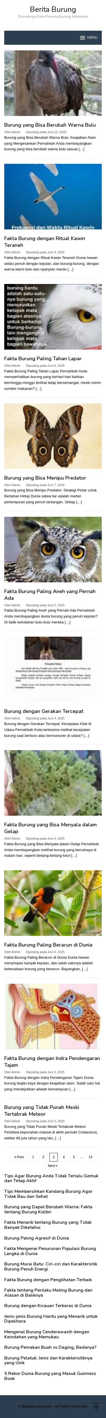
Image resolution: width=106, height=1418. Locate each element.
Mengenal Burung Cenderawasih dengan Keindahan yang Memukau (46, 1334)
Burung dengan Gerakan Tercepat (43, 711)
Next (53, 1166)
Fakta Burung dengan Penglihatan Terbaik (48, 1280)
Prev (19, 1157)
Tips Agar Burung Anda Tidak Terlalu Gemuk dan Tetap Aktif (51, 1179)
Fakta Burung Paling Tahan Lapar (43, 358)
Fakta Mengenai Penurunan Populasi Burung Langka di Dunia (50, 1251)
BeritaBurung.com (36, 1406)
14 (90, 1157)
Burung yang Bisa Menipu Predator (45, 478)
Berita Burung (53, 9)
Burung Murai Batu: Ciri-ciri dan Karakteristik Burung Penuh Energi (50, 1267)
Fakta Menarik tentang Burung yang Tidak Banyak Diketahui (48, 1225)
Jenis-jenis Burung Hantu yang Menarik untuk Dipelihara (51, 1319)
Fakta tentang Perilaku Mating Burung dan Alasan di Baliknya (48, 1293)
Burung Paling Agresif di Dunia (36, 1238)
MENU (88, 37)
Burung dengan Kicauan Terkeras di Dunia (48, 1306)
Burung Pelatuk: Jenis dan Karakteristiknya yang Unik (48, 1361)
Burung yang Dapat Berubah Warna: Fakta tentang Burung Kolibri (48, 1210)
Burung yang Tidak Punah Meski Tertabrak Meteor (41, 1110)
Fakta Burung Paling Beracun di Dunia (48, 944)
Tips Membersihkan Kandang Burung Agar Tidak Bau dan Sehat (48, 1194)
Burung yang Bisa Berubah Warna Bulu (50, 125)
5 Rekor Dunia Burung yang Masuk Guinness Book (50, 1376)
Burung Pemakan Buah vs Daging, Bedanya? (50, 1347)
